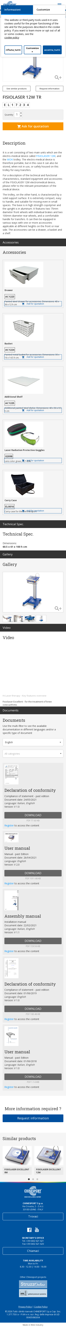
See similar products (17, 88)
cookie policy (11, 37)
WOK (10, 159)
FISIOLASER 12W (45, 156)
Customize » (32, 50)
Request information (49, 88)
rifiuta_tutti (13, 49)
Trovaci (33, 1216)
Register (9, 825)
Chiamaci (33, 1251)
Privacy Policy (25, 1306)
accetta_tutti (52, 49)
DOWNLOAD (33, 815)
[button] (33, 742)
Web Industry (37, 1324)
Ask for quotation (33, 126)
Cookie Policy (41, 1306)
